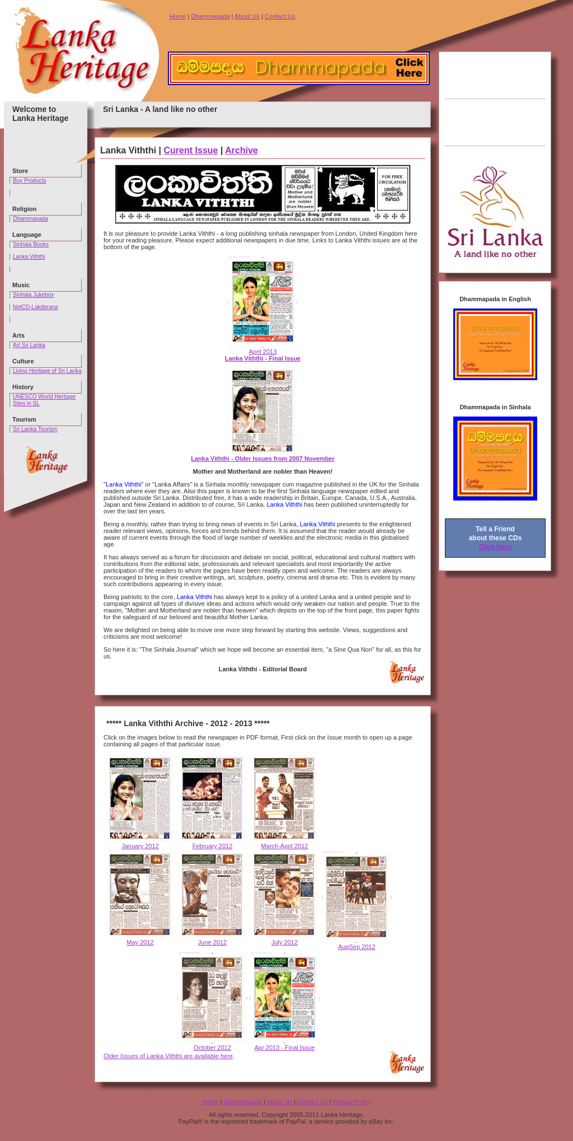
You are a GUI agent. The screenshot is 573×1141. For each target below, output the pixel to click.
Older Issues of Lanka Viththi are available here (168, 1056)
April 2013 (263, 352)
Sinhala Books (31, 244)
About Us (247, 16)
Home (178, 16)
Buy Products (29, 180)
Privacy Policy (351, 1101)
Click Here (495, 547)
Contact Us (280, 16)
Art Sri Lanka (29, 345)
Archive (241, 150)
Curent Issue (191, 150)
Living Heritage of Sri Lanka (47, 371)
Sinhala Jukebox (33, 295)
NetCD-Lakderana (35, 307)
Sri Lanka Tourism (35, 429)
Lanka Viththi (29, 257)
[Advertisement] (495, 99)
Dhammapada (210, 16)
